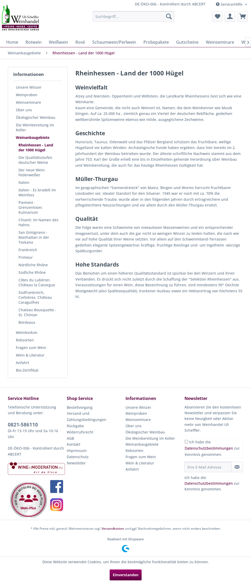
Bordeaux (26, 322)
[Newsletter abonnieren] (237, 467)
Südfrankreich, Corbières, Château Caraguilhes (35, 297)
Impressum (77, 450)
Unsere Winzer (29, 87)
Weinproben (26, 94)
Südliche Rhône (32, 272)
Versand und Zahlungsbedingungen (86, 416)
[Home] (12, 42)
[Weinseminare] (220, 42)
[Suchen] (168, 16)
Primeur (25, 257)
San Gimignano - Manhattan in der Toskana (33, 237)
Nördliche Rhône (33, 264)
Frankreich (27, 249)
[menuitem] (133, 16)
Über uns (24, 109)
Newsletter (76, 463)
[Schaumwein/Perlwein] (114, 42)
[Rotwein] (33, 42)
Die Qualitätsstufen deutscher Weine (35, 160)
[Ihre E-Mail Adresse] (208, 467)
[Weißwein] (58, 42)
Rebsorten (25, 340)
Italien (23, 182)
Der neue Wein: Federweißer (31, 172)
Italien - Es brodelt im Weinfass (37, 192)
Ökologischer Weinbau (35, 117)
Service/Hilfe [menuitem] (229, 4)
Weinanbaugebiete (32, 137)
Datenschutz (78, 456)
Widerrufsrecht (80, 432)
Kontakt (73, 444)
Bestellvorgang (80, 407)
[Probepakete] (156, 42)
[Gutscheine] (187, 42)
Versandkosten (113, 528)
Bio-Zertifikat (27, 370)
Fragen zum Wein (31, 347)
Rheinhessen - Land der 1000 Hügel (35, 147)
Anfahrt (22, 362)
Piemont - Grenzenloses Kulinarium (30, 207)
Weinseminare (28, 102)
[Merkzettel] (217, 16)
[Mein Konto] (230, 16)
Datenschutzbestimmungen (209, 448)
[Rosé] (80, 42)
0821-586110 (23, 424)
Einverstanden (125, 574)
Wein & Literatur (30, 355)
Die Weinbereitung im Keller (35, 127)
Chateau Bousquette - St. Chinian (37, 312)
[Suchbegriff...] (133, 16)
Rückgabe (75, 425)
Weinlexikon (26, 332)
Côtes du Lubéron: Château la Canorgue (36, 282)
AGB (70, 438)
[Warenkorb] (242, 16)
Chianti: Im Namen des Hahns (38, 222)
